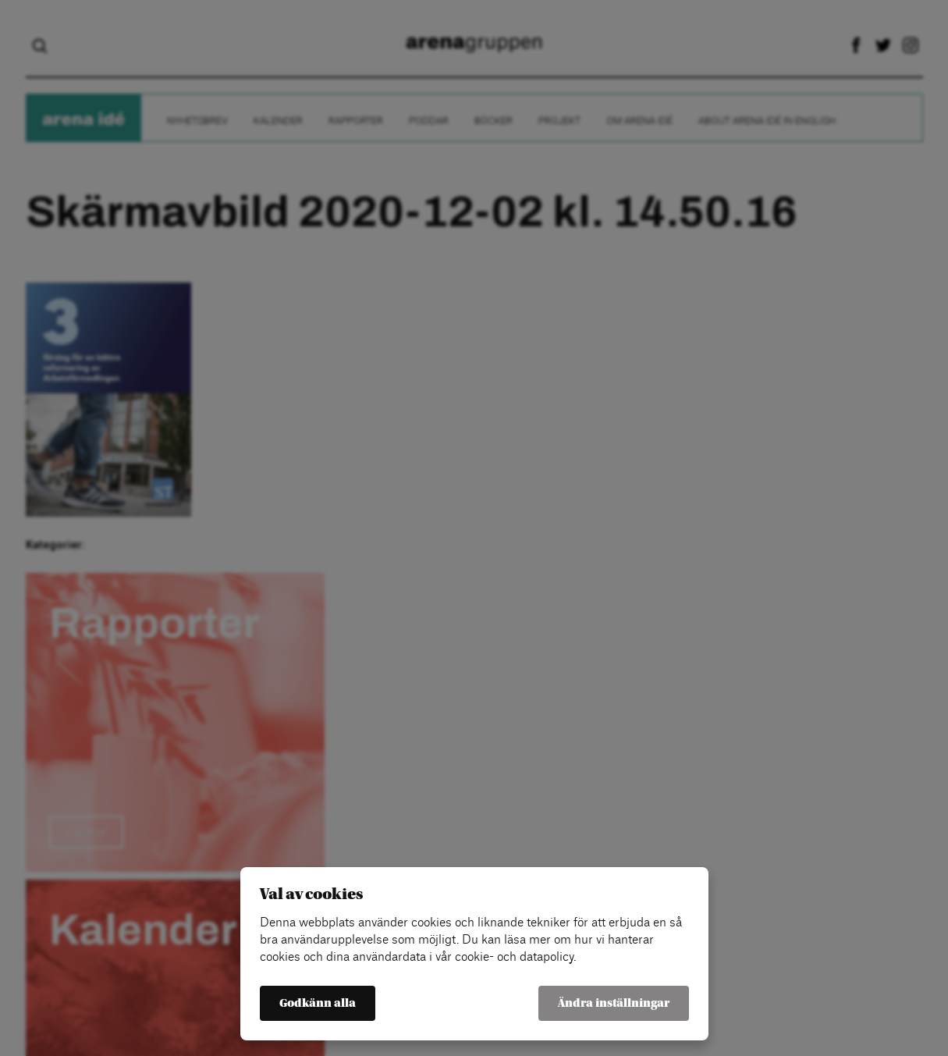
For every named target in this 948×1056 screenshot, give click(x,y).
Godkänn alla (317, 1003)
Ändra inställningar (613, 1003)
